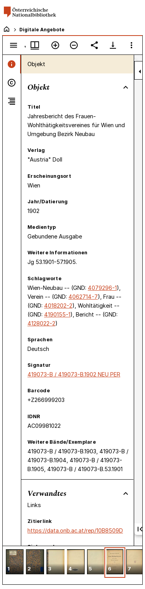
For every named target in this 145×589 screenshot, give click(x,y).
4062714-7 (83, 296)
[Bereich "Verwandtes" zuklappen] (125, 493)
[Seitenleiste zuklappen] (140, 71)
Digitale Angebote (42, 29)
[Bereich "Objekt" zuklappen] (125, 87)
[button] (15, 562)
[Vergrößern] (55, 45)
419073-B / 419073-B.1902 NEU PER (73, 374)
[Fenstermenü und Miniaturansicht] (35, 45)
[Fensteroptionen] (131, 45)
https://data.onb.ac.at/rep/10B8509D (75, 530)
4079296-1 (102, 287)
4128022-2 (41, 323)
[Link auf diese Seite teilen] (94, 45)
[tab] (12, 64)
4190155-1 (57, 314)
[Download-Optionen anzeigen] (113, 45)
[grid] (72, 565)
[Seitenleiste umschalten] (13, 45)
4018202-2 (58, 305)
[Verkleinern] (74, 45)
